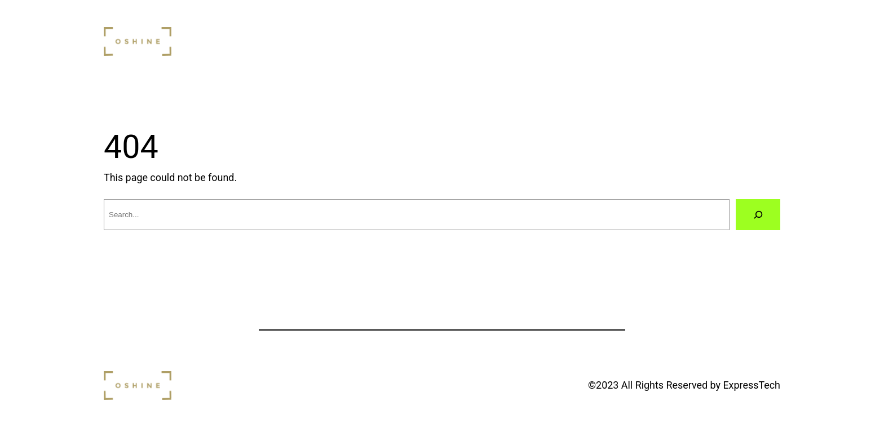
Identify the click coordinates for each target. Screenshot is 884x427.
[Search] (758, 214)
